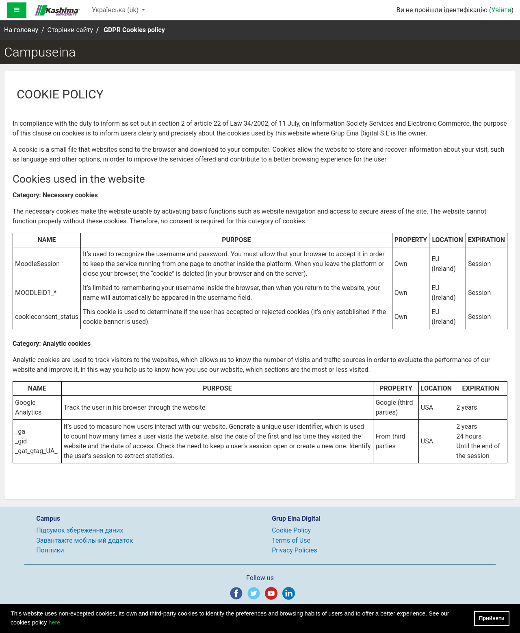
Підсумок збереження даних (79, 530)
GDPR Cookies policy (134, 30)
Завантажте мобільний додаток (84, 540)
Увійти (501, 10)
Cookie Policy (291, 530)
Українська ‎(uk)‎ (116, 10)
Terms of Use (291, 540)
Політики (50, 550)
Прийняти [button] (492, 618)
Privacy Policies (294, 550)
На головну (21, 30)
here (55, 622)
